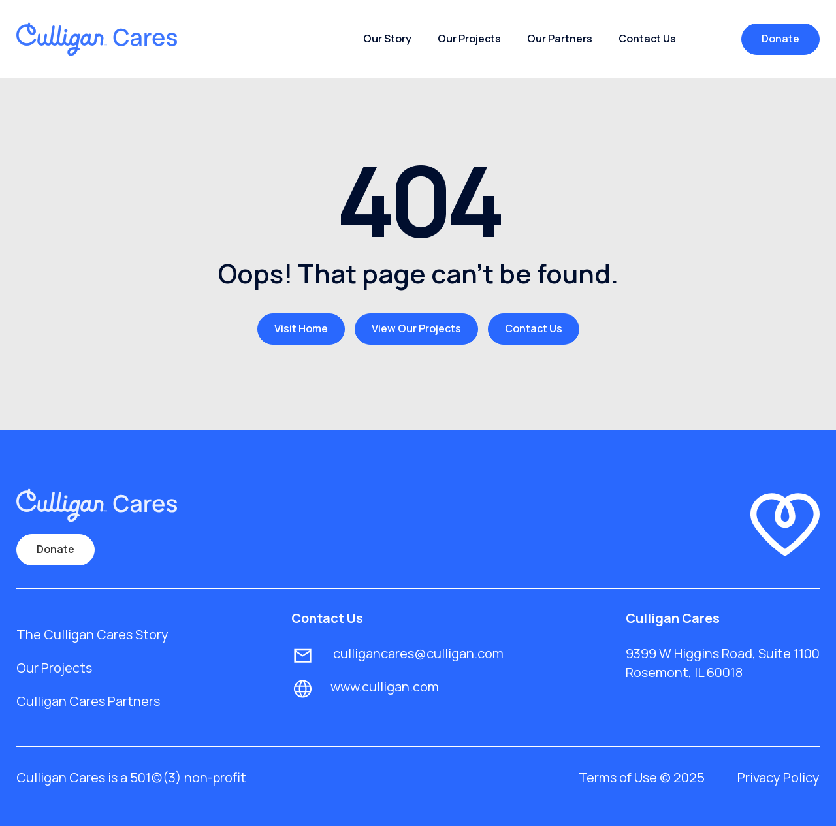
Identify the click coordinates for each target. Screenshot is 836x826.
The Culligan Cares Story (92, 634)
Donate (780, 38)
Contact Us (647, 38)
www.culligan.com (384, 686)
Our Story (387, 38)
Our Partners (559, 38)
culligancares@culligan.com (417, 653)
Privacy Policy (778, 777)
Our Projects (469, 38)
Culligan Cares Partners (88, 701)
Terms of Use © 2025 (642, 777)
